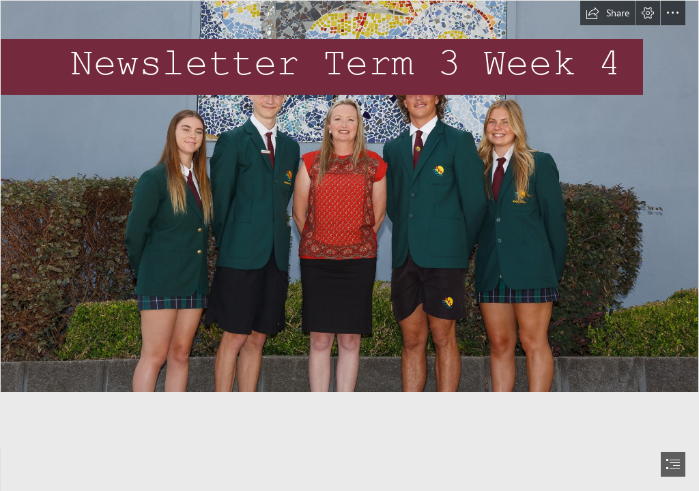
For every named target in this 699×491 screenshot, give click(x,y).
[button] (607, 13)
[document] (349, 245)
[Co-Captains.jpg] (349, 196)
